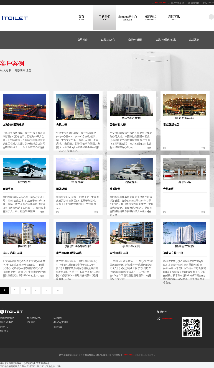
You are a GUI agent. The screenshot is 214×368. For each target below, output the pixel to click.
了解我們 (104, 17)
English (210, 2)
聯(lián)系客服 (177, 2)
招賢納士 (58, 326)
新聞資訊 (174, 17)
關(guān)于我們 (7, 318)
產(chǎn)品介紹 (34, 318)
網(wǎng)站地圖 (61, 322)
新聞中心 (4, 326)
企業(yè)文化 (108, 39)
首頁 (81, 17)
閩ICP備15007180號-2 (144, 355)
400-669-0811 (161, 2)
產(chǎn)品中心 (127, 18)
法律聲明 (58, 318)
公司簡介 (83, 39)
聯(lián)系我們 (6, 322)
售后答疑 (4, 331)
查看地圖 (195, 2)
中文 (205, 2)
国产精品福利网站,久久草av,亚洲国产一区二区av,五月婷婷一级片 (30, 366)
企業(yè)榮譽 (135, 39)
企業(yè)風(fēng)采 (166, 39)
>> (58, 290)
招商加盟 (150, 17)
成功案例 (194, 39)
